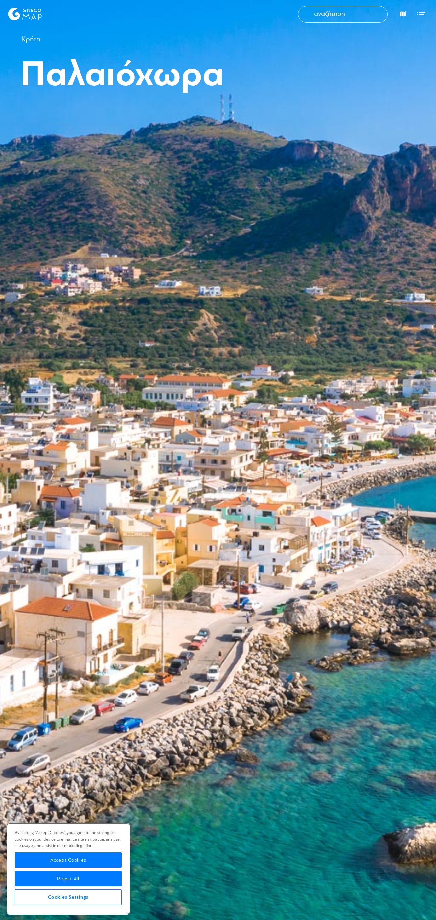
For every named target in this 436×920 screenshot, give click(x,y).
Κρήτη (30, 39)
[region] (68, 869)
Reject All (68, 878)
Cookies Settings (68, 897)
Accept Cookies (68, 860)
